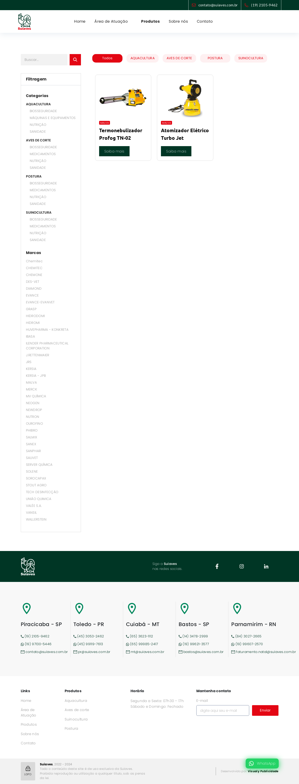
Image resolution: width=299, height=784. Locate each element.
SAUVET (32, 457)
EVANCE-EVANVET (40, 302)
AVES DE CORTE (38, 140)
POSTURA (34, 176)
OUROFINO (34, 423)
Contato (205, 21)
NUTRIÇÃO (38, 124)
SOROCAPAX (36, 478)
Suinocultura (76, 719)
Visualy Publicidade (263, 771)
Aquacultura (76, 700)
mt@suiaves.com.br (145, 651)
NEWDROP (34, 409)
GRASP (31, 309)
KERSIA (31, 368)
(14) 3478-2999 (193, 636)
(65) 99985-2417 (142, 644)
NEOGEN (33, 403)
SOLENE (32, 471)
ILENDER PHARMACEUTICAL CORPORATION (47, 346)
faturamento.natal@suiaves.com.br (254, 651)
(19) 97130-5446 (36, 644)
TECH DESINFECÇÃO (42, 492)
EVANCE (32, 295)
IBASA (30, 336)
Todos (107, 58)
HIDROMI (33, 322)
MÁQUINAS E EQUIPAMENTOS (53, 117)
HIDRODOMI (35, 316)
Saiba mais (114, 151)
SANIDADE (38, 131)
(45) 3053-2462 (88, 636)
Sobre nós (178, 21)
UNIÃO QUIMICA (38, 498)
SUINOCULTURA (38, 212)
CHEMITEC (34, 268)
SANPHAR (33, 451)
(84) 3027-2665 (246, 636)
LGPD (27, 771)
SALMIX (31, 437)
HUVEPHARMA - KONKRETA (47, 329)
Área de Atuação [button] (111, 21)
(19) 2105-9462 (264, 5)
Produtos (150, 21)
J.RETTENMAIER (37, 355)
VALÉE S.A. (34, 505)
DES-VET (32, 281)
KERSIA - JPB (36, 375)
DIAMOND (34, 288)
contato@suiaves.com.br (218, 5)
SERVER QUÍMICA (39, 464)
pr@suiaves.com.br (91, 651)
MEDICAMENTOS (43, 154)
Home (79, 21)
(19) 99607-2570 (247, 644)
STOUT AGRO (36, 485)
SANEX (31, 444)
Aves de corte (77, 709)
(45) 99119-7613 (88, 644)
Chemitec (34, 261)
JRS (29, 362)
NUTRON (32, 416)
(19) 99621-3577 (194, 644)
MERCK (31, 389)
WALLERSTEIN (36, 519)
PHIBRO (32, 430)
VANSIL (31, 512)
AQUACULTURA (38, 104)
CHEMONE (34, 274)
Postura (71, 728)
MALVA (31, 382)
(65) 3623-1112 (139, 636)
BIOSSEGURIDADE (43, 111)
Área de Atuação (28, 712)
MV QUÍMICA (36, 396)
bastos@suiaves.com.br (201, 651)
